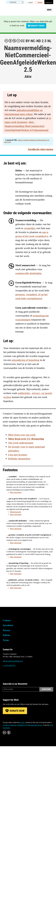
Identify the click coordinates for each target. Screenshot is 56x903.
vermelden (29, 228)
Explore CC (48, 2)
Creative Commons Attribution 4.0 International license (22, 725)
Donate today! (37, 25)
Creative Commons (13, 9)
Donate (40, 2)
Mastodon (10, 673)
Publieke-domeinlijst (19, 458)
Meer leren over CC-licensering (26, 438)
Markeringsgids (15, 512)
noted (22, 722)
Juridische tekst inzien (40, 149)
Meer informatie (15, 492)
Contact (7, 620)
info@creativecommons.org (13, 661)
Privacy (6, 630)
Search (30, 2)
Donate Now (17, 710)
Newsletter (8, 625)
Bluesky (4, 673)
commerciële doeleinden (28, 273)
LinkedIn (16, 673)
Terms (6, 640)
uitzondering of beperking (25, 360)
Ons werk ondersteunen (20, 442)
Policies (6, 635)
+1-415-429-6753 (9, 665)
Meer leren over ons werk (21, 434)
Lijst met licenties (17, 454)
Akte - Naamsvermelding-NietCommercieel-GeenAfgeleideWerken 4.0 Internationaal (26, 126)
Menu (49, 10)
